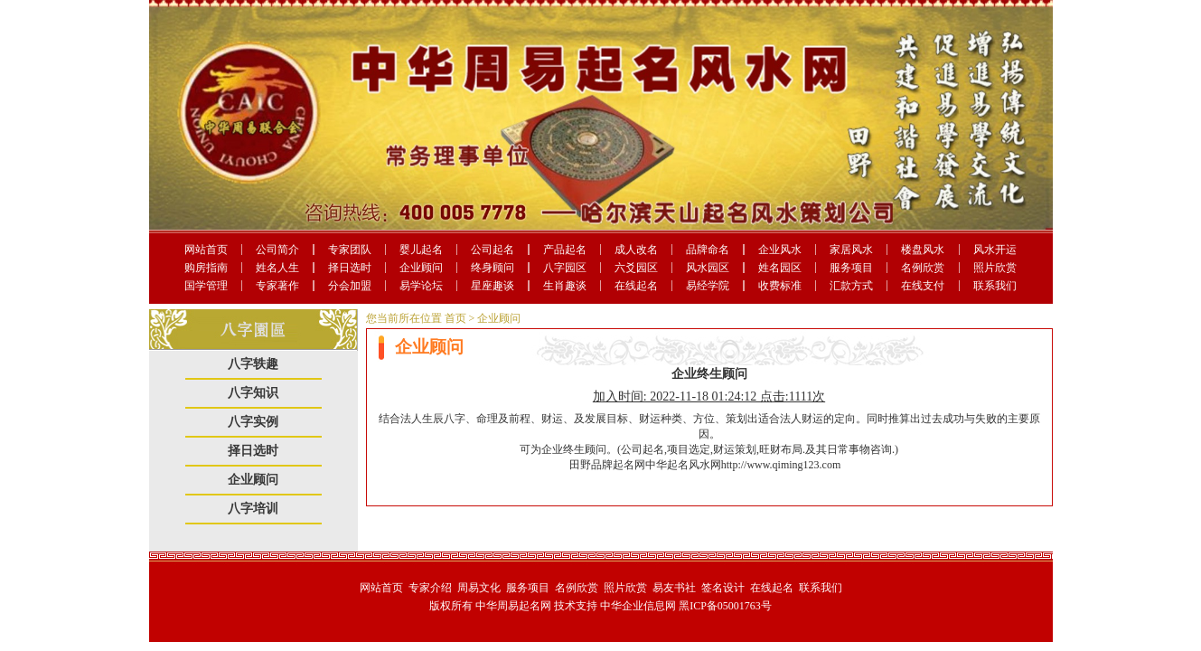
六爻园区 (636, 267)
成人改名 (636, 249)
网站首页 (206, 249)
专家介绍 (430, 587)
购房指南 (206, 267)
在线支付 (922, 285)
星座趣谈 (492, 285)
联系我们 (995, 285)
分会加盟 (349, 285)
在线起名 (636, 285)
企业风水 (780, 249)
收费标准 (780, 285)
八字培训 (253, 508)
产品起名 (564, 249)
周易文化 (479, 587)
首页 (455, 318)
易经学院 (707, 285)
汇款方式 (851, 285)
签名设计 (723, 587)
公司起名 (492, 249)
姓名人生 (277, 267)
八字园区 (564, 267)
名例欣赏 (922, 267)
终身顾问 (492, 267)
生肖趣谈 (564, 285)
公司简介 (277, 249)
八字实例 (253, 422)
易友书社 (674, 587)
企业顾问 (421, 267)
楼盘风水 (922, 249)
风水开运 (995, 249)
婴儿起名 (421, 249)
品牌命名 (707, 249)
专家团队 (349, 249)
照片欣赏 (995, 267)
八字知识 (253, 393)
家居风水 (851, 249)
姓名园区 (780, 267)
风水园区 (707, 267)
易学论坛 (421, 285)
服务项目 (851, 267)
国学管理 (206, 285)
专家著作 (277, 285)
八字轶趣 (253, 364)
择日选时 (349, 267)
